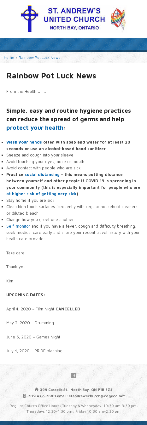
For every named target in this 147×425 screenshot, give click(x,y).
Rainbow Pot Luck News (39, 57)
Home (9, 57)
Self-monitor (18, 226)
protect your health (34, 127)
